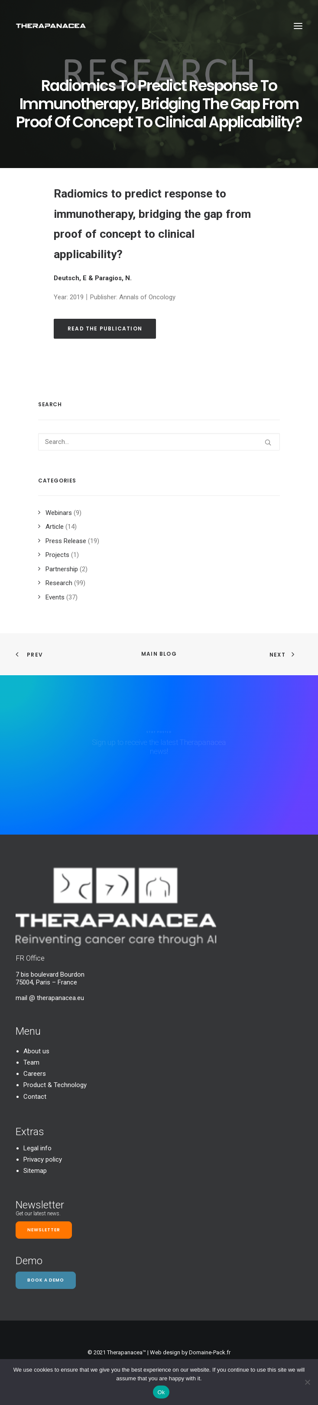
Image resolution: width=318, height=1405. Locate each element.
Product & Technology (55, 1085)
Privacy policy (42, 1159)
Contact (34, 1097)
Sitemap (35, 1171)
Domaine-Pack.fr (209, 1352)
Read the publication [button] (105, 328)
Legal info (37, 1148)
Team (31, 1062)
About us (36, 1051)
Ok (161, 1392)
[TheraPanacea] (51, 26)
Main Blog (159, 653)
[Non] (307, 1382)
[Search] (159, 441)
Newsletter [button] (43, 1230)
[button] (298, 26)
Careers (34, 1074)
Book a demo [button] (45, 1280)
